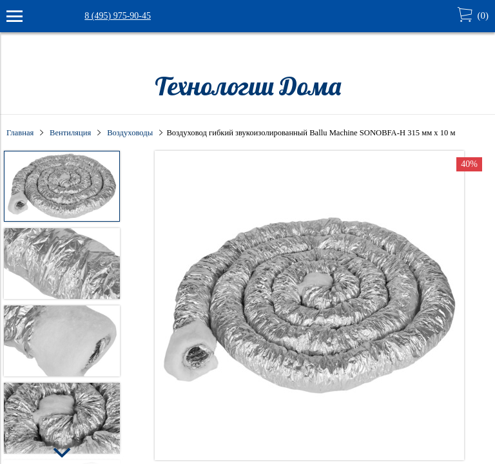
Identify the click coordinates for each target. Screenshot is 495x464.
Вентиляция (70, 132)
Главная (20, 132)
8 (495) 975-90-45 (117, 16)
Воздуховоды (130, 132)
